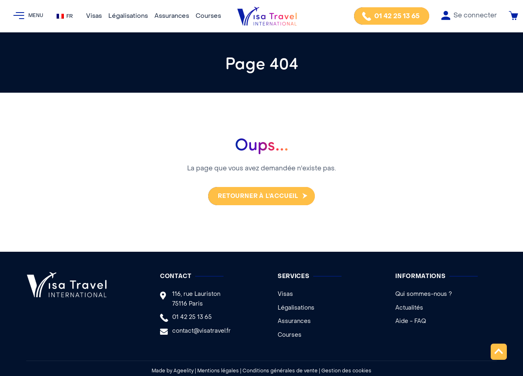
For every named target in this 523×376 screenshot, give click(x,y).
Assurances (171, 16)
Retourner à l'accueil (256, 196)
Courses (208, 16)
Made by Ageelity (173, 371)
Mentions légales (218, 371)
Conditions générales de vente (280, 371)
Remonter (498, 351)
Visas (94, 16)
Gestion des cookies (346, 371)
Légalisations (128, 16)
